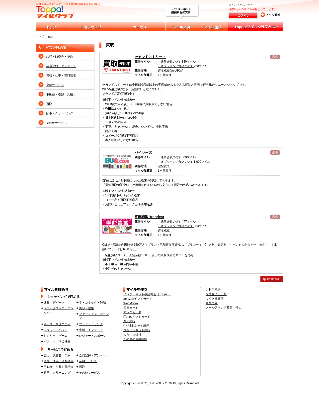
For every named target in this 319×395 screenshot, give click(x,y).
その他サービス (56, 123)
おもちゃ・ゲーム (56, 335)
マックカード (132, 312)
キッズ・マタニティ (57, 324)
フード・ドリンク (91, 324)
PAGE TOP (271, 279)
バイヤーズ (143, 153)
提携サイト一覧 (216, 294)
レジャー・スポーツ (92, 335)
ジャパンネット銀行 (136, 330)
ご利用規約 (213, 289)
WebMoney (130, 303)
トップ (40, 36)
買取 (49, 104)
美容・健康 (86, 308)
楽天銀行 (129, 321)
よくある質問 (215, 298)
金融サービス (55, 85)
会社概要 (212, 303)
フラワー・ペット (56, 330)
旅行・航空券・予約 (59, 56)
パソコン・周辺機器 (57, 341)
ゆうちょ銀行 (132, 334)
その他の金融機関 (135, 339)
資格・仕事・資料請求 (61, 75)
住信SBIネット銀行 (136, 325)
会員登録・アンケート (61, 66)
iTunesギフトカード (136, 316)
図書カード (130, 308)
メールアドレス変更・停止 (223, 307)
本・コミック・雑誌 (92, 302)
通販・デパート (54, 302)
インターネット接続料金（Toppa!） (147, 294)
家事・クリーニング (59, 113)
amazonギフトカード (137, 299)
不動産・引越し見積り (61, 94)
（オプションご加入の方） (176, 66)
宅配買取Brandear (149, 217)
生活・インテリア (91, 330)
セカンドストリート (150, 57)
